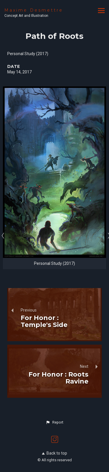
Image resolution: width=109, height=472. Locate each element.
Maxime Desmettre (33, 10)
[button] (54, 422)
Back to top (54, 453)
